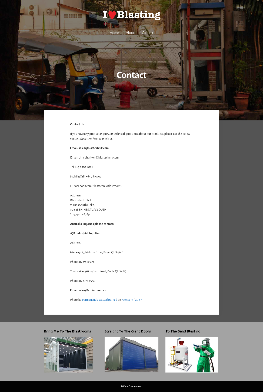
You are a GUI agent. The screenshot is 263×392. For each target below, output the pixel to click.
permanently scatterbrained (99, 299)
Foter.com (127, 299)
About (130, 33)
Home (114, 33)
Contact (147, 33)
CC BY (138, 299)
